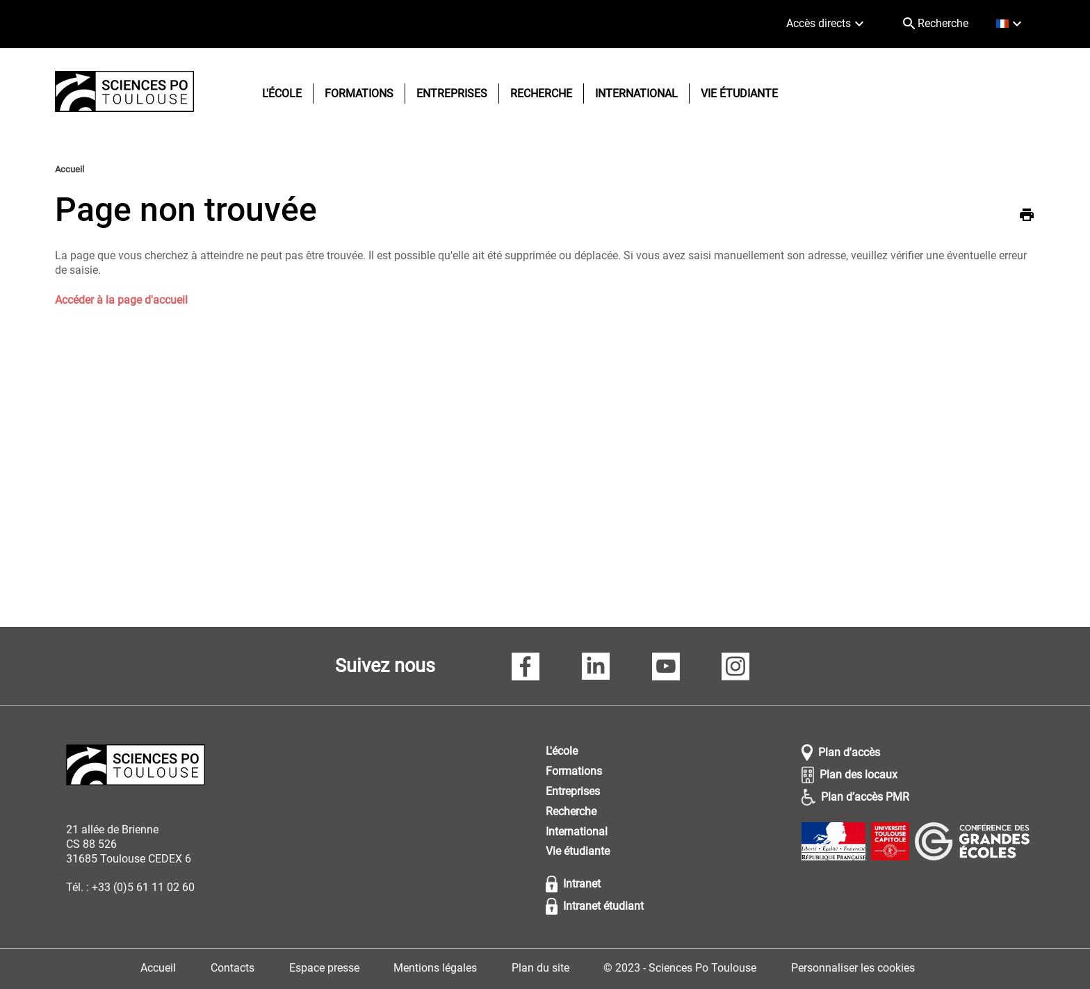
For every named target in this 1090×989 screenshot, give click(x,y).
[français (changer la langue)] (1010, 24)
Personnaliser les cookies (853, 967)
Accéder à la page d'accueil (121, 299)
